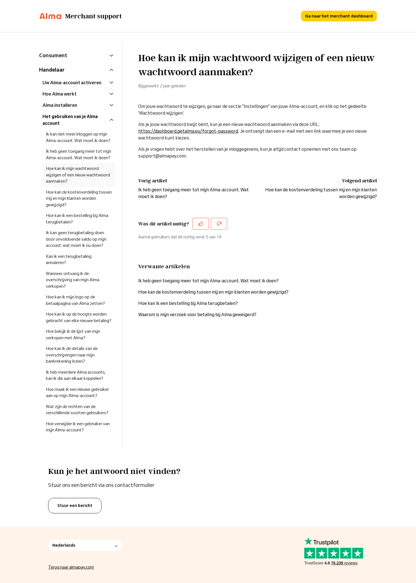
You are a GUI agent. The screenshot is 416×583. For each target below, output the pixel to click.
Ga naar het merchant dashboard (339, 16)
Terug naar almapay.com (71, 567)
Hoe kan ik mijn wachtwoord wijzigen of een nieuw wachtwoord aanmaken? (78, 175)
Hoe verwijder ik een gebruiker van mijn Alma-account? (78, 427)
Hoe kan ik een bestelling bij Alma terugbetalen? (188, 303)
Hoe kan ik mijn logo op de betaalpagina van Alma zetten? (75, 300)
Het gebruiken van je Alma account (70, 120)
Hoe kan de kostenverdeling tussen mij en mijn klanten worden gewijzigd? (213, 292)
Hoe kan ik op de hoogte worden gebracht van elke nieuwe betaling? (78, 317)
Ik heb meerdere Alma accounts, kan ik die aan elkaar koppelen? (76, 375)
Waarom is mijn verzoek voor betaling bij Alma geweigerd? (197, 314)
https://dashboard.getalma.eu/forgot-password (188, 131)
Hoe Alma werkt (60, 94)
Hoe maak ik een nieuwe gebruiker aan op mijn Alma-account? (77, 392)
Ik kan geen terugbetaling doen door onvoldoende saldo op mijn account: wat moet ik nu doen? (76, 239)
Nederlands (85, 545)
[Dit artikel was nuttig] (201, 224)
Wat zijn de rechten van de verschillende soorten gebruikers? (77, 410)
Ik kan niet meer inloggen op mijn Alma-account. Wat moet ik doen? (78, 137)
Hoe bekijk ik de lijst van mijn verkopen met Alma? (73, 334)
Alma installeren (60, 105)
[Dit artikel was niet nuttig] (219, 224)
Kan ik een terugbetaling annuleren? (68, 259)
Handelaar (51, 69)
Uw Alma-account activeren (72, 82)
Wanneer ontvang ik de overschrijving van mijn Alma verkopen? (72, 280)
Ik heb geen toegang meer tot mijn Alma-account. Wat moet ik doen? (208, 280)
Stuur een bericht (74, 505)
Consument (53, 55)
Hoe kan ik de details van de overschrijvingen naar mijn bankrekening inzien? (72, 355)
